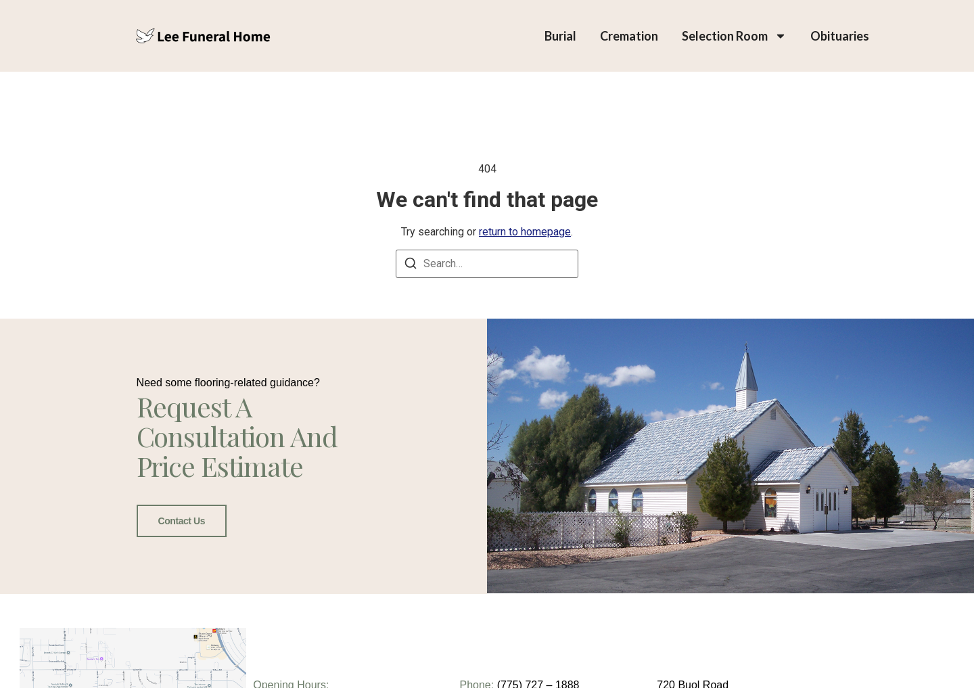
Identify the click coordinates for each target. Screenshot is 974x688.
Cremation (629, 35)
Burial (560, 35)
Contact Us (181, 520)
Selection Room (734, 36)
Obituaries (839, 35)
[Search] (410, 265)
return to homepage (525, 231)
